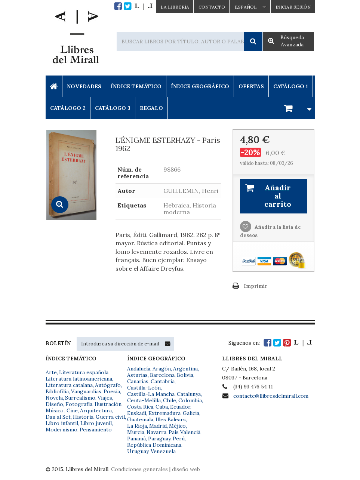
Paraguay (159, 438)
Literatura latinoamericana (79, 378)
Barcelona (162, 375)
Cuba (162, 406)
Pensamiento (96, 429)
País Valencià (184, 432)
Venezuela (163, 451)
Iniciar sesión (293, 7)
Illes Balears (171, 419)
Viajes (105, 397)
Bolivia (185, 375)
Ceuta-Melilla (144, 400)
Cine (72, 410)
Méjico (177, 425)
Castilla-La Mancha (151, 394)
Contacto (212, 7)
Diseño (54, 404)
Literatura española (83, 372)
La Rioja (137, 425)
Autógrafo (108, 385)
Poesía (112, 391)
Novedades (84, 86)
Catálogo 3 (112, 108)
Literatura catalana (69, 385)
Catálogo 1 (290, 86)
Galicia (191, 413)
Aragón (162, 368)
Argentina (185, 368)
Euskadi (136, 413)
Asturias (137, 375)
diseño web (186, 469)
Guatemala (140, 419)
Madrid (158, 425)
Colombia (190, 400)
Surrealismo (80, 397)
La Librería (175, 7)
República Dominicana (154, 444)
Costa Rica (140, 406)
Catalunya (189, 394)
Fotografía (78, 404)
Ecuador (180, 406)
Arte (51, 372)
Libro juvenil (96, 423)
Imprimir (255, 286)
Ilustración (108, 404)
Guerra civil (110, 416)
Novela (54, 397)
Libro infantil (62, 423)
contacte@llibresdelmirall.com (270, 396)
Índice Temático (136, 86)
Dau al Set (58, 416)
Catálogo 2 (68, 108)
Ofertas (251, 86)
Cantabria (163, 381)
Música (55, 410)
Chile (169, 400)
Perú (179, 438)
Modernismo (61, 429)
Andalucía (138, 368)
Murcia (135, 432)
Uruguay (137, 451)
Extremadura (164, 413)
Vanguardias (86, 391)
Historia (83, 416)
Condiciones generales (139, 469)
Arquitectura (96, 410)
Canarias (137, 381)
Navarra (156, 432)
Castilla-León (144, 387)
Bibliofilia (57, 391)
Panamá (136, 438)
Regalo (151, 108)
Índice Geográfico (200, 86)
